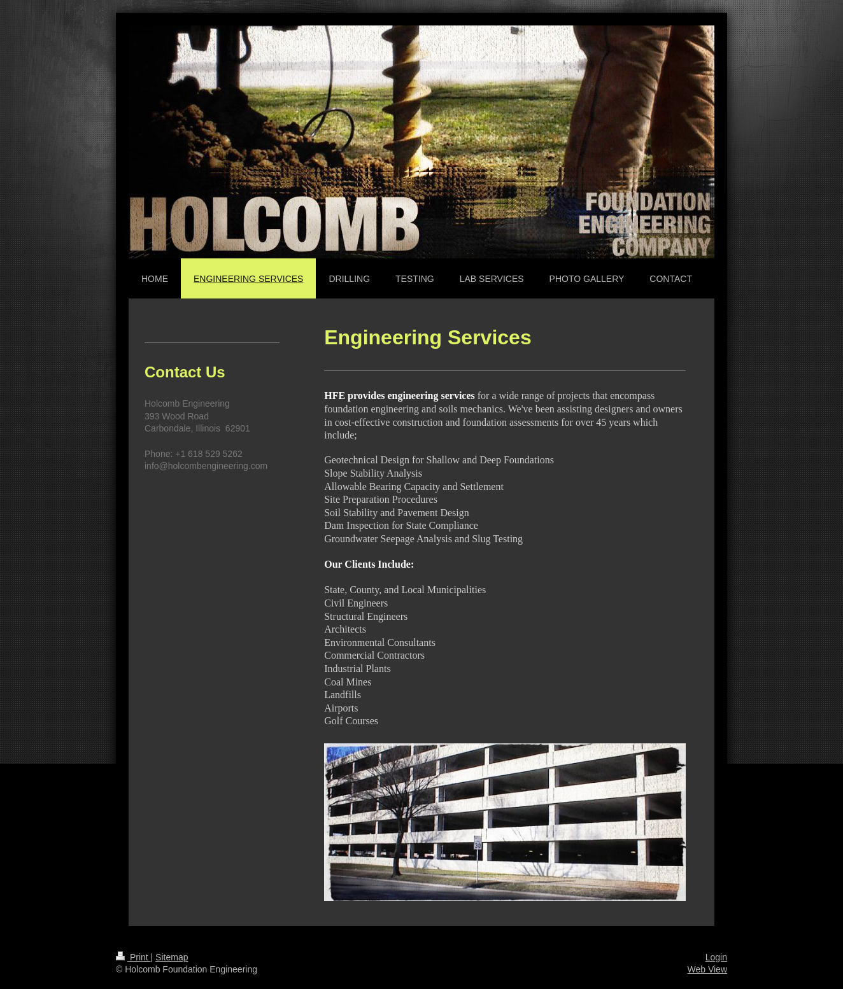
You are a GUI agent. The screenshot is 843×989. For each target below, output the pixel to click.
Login (716, 957)
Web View (707, 969)
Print (133, 957)
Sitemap (171, 957)
